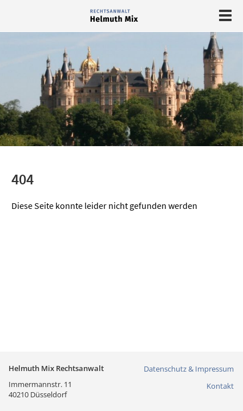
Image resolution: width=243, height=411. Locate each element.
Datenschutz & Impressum (189, 369)
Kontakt (220, 386)
